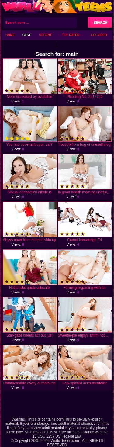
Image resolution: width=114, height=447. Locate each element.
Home (10, 35)
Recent (45, 35)
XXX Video (99, 35)
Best (26, 35)
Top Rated (70, 35)
